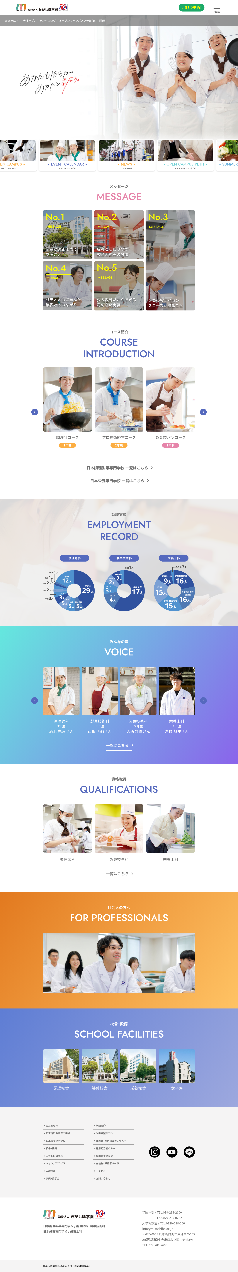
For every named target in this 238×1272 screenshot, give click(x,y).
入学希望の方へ (104, 1133)
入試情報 (51, 1171)
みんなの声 (52, 1125)
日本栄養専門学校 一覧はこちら (117, 480)
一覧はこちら (117, 745)
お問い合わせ (103, 1178)
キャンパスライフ (55, 1163)
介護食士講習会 (104, 1156)
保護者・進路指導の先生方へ (111, 1141)
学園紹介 (101, 1125)
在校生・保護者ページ (107, 1163)
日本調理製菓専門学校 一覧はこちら (117, 467)
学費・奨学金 (52, 1178)
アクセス (100, 1171)
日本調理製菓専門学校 (58, 1133)
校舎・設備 (51, 1148)
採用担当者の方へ (105, 1148)
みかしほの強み (54, 1156)
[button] (34, 412)
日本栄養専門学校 (55, 1141)
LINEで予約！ (191, 7)
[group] (78, 155)
